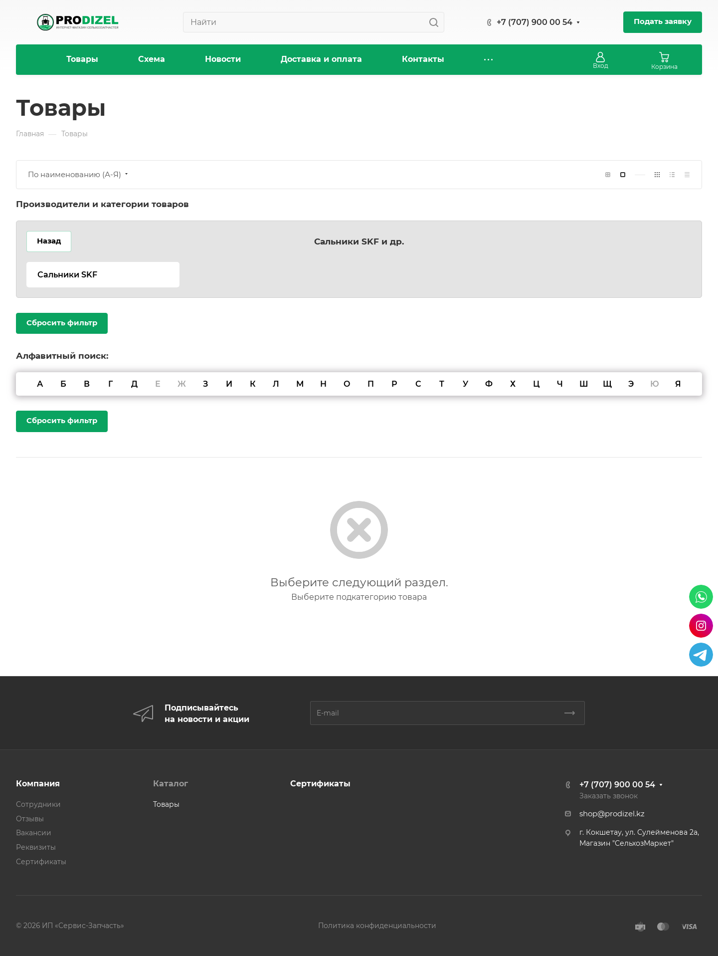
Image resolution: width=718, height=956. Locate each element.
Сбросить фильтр (61, 322)
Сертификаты (41, 862)
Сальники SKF (67, 274)
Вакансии (33, 833)
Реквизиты (36, 847)
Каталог (170, 783)
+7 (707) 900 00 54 (534, 22)
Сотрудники (38, 804)
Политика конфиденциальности (377, 926)
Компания (38, 783)
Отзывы (30, 819)
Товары (166, 804)
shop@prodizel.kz (612, 813)
